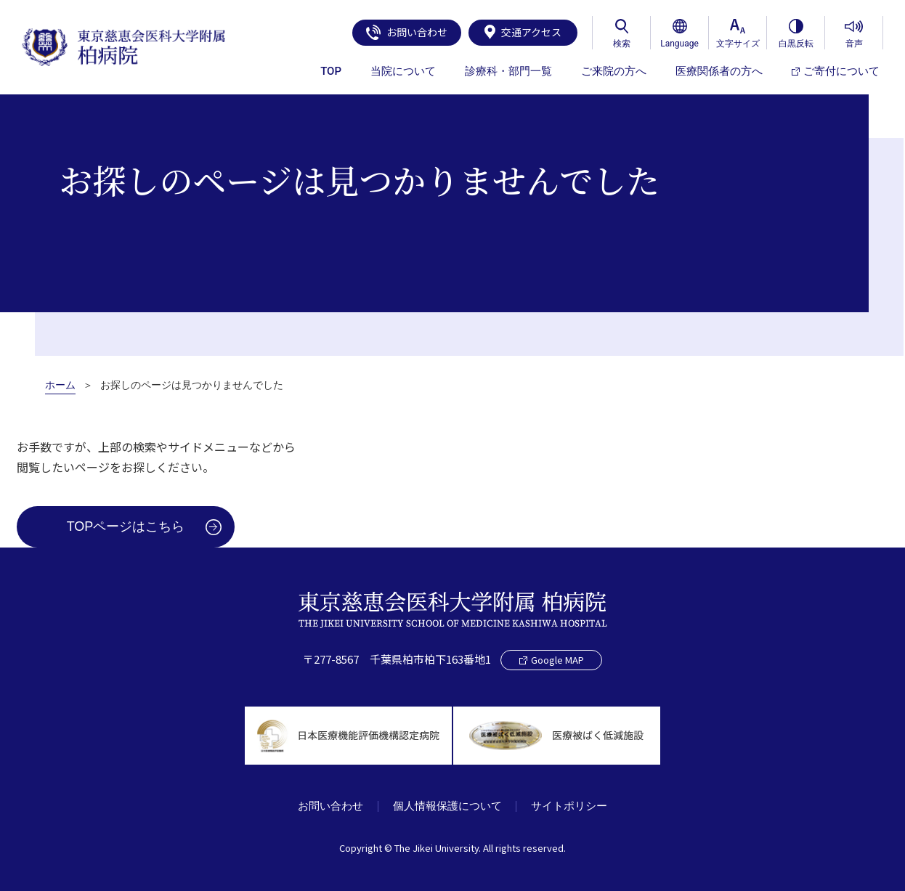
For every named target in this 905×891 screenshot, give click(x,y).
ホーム (60, 385)
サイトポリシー (570, 806)
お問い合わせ (406, 32)
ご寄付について (836, 71)
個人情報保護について (447, 806)
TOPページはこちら (126, 526)
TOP (330, 71)
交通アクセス (522, 32)
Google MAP (551, 660)
